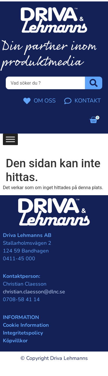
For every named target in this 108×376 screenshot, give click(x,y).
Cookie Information (26, 325)
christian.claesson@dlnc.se (34, 291)
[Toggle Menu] (10, 139)
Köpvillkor (15, 340)
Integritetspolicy (23, 332)
